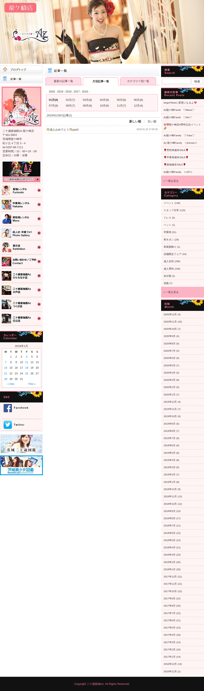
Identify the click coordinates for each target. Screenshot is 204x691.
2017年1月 (170, 656)
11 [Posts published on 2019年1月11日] (26, 362)
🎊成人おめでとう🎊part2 (62, 129)
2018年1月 (170, 569)
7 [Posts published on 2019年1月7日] (5, 362)
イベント (169, 203)
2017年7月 (170, 613)
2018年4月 (170, 547)
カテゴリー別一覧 (138, 81)
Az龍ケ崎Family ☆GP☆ (178, 172)
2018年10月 (170, 504)
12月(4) (138, 105)
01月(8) (53, 99)
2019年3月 (170, 467)
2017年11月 (170, 584)
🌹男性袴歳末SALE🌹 (176, 150)
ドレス (167, 217)
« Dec (10, 383)
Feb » (31, 383)
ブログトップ (21, 69)
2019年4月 (170, 460)
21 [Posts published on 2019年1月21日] (5, 373)
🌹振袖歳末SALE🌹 (175, 164)
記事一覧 (21, 79)
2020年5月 (170, 365)
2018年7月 (170, 525)
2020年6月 (170, 358)
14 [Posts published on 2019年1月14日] (5, 367)
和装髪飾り (170, 247)
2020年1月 (170, 394)
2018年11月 (170, 496)
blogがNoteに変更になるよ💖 (180, 102)
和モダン (169, 239)
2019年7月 (170, 438)
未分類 (167, 276)
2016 (85, 91)
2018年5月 (170, 540)
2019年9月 (170, 423)
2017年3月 (170, 642)
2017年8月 (170, 605)
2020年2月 (170, 387)
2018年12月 (170, 489)
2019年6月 (170, 445)
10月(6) (104, 105)
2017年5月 (170, 627)
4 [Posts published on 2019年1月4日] (26, 356)
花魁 (166, 283)
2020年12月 (170, 314)
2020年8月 (170, 343)
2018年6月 (170, 533)
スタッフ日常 (171, 210)
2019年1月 (170, 482)
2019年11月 (170, 409)
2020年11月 (170, 321)
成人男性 (169, 268)
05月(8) (121, 99)
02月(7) (70, 99)
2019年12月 (170, 402)
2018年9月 (170, 511)
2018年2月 (170, 562)
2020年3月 (170, 380)
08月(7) (70, 105)
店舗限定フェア (172, 254)
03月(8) (87, 99)
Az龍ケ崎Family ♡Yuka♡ (179, 135)
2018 (68, 91)
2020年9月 (170, 336)
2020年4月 (170, 372)
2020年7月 (170, 351)
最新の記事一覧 (63, 81)
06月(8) (138, 99)
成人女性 (169, 261)
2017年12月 (170, 576)
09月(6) (87, 105)
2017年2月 (170, 649)
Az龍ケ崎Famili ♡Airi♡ (178, 117)
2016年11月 (170, 671)
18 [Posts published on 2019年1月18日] (26, 367)
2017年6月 (170, 620)
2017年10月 (170, 591)
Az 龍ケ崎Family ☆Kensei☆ (180, 143)
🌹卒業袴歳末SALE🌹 (176, 157)
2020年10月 (170, 329)
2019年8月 (170, 431)
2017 (77, 91)
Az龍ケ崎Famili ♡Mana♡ (179, 110)
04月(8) (104, 99)
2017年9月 (170, 598)
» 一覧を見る (171, 181)
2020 (52, 91)
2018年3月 (170, 554)
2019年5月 (170, 453)
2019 (60, 91)
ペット (167, 225)
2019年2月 (170, 474)
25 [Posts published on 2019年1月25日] (26, 373)
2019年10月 (170, 416)
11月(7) (121, 105)
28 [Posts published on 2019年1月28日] (5, 379)
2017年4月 (170, 635)
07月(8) (53, 105)
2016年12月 (170, 664)
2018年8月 (170, 518)
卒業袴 (167, 232)
